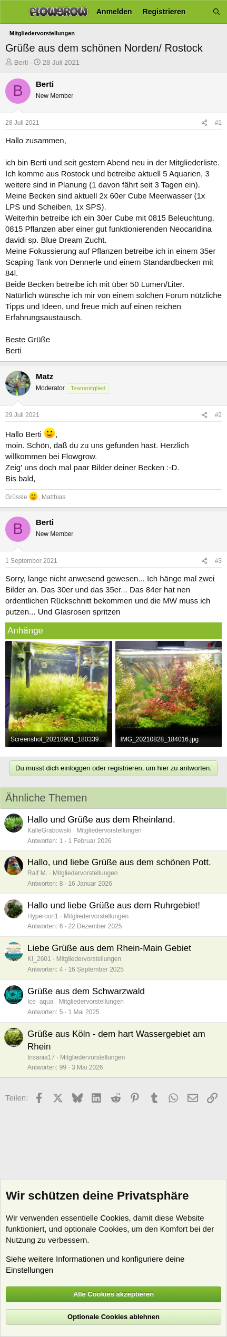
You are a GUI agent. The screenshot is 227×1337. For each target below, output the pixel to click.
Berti (21, 62)
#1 (218, 122)
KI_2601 (39, 959)
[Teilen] (204, 123)
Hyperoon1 (42, 916)
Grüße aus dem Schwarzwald (86, 991)
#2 (218, 415)
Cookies (114, 1217)
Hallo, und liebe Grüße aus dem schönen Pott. (119, 862)
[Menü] (12, 12)
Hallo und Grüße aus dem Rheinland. (101, 820)
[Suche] (216, 12)
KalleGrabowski (49, 830)
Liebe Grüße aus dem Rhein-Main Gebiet (109, 948)
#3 (218, 560)
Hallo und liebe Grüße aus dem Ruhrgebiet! (113, 905)
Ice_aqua (40, 1001)
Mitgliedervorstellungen (108, 830)
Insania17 (41, 1057)
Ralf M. (37, 873)
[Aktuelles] (199, 12)
